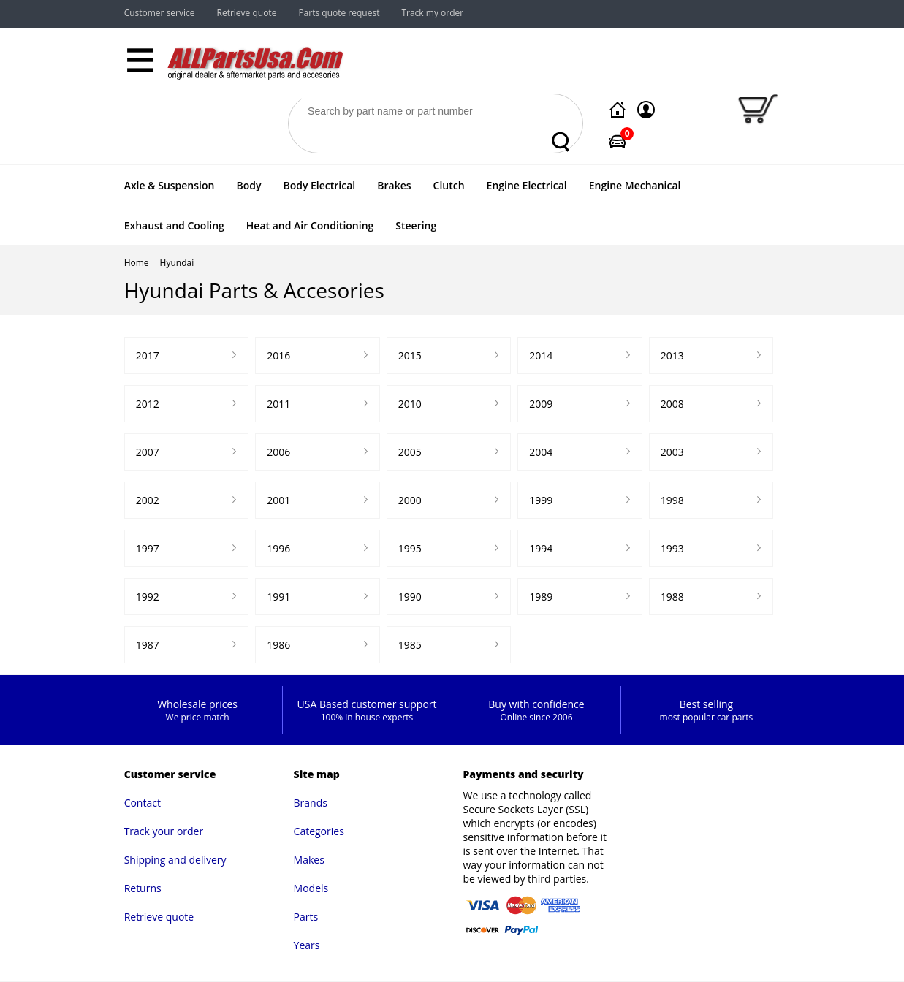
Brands (310, 803)
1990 (410, 597)
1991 (278, 597)
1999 (540, 500)
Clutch (449, 185)
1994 (540, 548)
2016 (278, 355)
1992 (147, 597)
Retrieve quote (247, 13)
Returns (143, 888)
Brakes (394, 185)
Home (136, 262)
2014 (540, 355)
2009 (540, 404)
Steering (415, 225)
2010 (410, 404)
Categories (319, 831)
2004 (540, 452)
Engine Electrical (527, 185)
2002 (147, 500)
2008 (672, 404)
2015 (410, 355)
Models (311, 888)
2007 (147, 452)
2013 (672, 355)
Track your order (164, 831)
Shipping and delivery (175, 860)
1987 (147, 645)
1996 (278, 548)
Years (307, 945)
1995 (410, 548)
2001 (278, 500)
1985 (410, 645)
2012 (147, 404)
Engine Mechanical (635, 185)
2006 (278, 452)
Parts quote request (338, 13)
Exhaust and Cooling (174, 225)
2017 (147, 355)
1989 (540, 597)
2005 (410, 452)
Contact (142, 803)
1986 (278, 645)
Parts (306, 917)
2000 (410, 500)
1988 (672, 597)
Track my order (432, 13)
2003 (672, 452)
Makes (309, 860)
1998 (672, 500)
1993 (672, 548)
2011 (278, 404)
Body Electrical (319, 185)
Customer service (159, 13)
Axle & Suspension (169, 185)
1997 (147, 548)
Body (248, 185)
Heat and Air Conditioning (309, 225)
